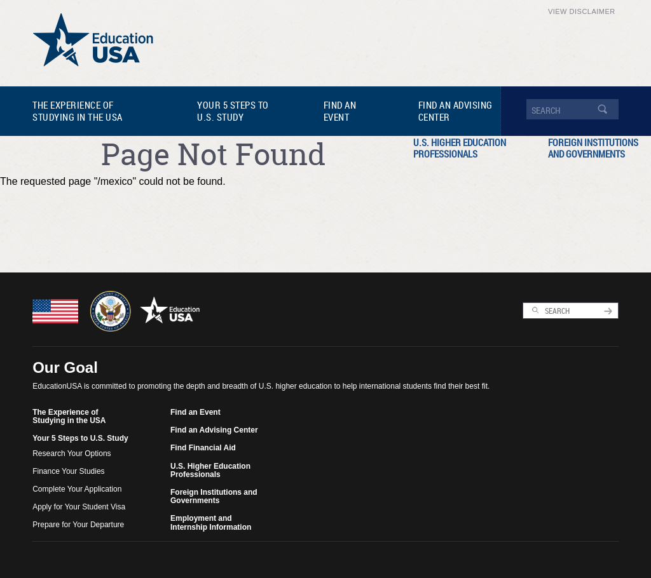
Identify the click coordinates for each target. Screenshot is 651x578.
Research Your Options (71, 453)
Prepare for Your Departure (78, 524)
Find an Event (340, 110)
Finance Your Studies (68, 471)
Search (535, 310)
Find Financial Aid (203, 447)
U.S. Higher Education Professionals (459, 148)
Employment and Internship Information (210, 522)
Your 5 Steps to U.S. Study (233, 110)
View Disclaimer (581, 11)
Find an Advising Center (455, 110)
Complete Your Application (76, 489)
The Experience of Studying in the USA (77, 110)
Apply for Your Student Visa (78, 506)
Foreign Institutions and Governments (213, 496)
